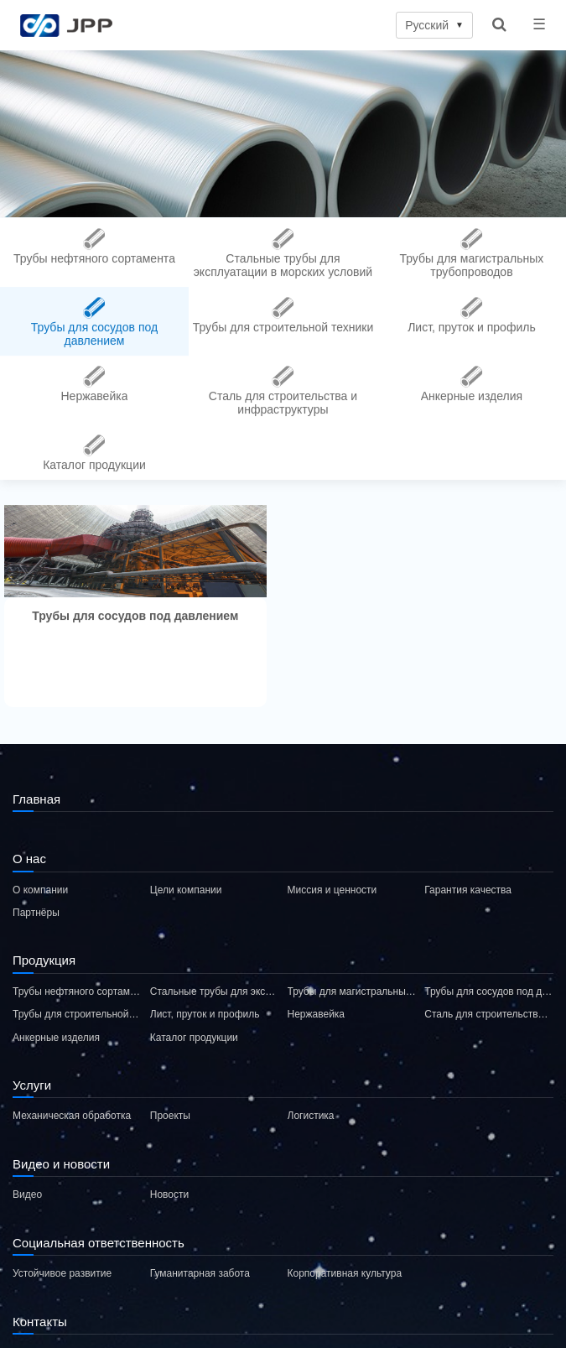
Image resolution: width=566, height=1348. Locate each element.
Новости (169, 1194)
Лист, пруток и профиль (205, 1014)
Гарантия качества (467, 890)
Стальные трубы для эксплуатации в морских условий (214, 991)
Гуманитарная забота (200, 1273)
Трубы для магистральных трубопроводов (352, 991)
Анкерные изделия (56, 1038)
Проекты (170, 1116)
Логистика (311, 1116)
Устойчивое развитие (62, 1273)
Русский (434, 25)
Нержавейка (316, 1014)
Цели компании (186, 890)
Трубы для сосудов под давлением (488, 991)
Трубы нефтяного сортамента (77, 991)
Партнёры (36, 913)
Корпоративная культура (345, 1273)
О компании (40, 890)
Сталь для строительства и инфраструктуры (488, 1014)
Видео (27, 1194)
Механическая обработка (72, 1116)
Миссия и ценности (332, 890)
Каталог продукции (194, 1038)
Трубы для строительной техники (77, 1014)
